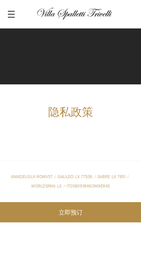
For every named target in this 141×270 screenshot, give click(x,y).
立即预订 (71, 213)
